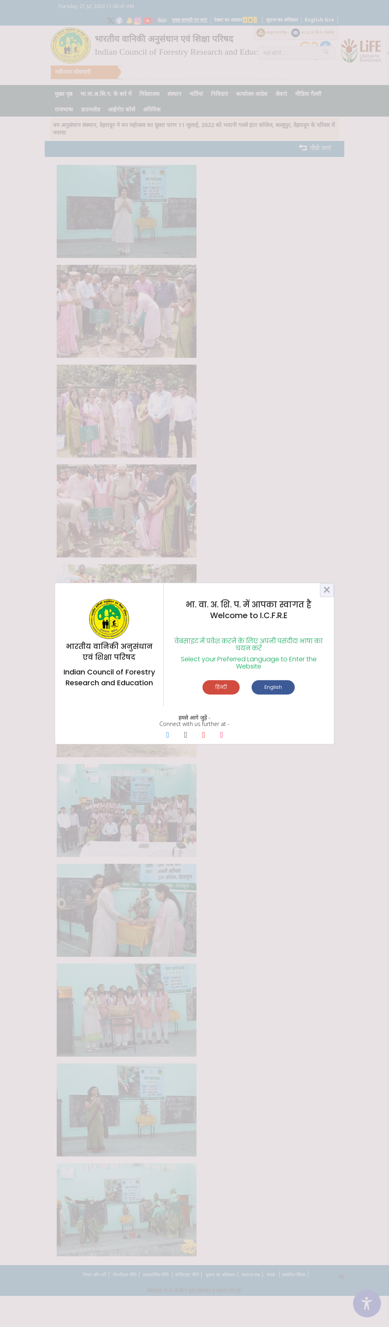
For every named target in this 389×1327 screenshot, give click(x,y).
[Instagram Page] (221, 735)
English (273, 687)
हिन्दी (221, 687)
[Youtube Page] (203, 735)
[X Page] (186, 735)
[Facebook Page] (168, 735)
